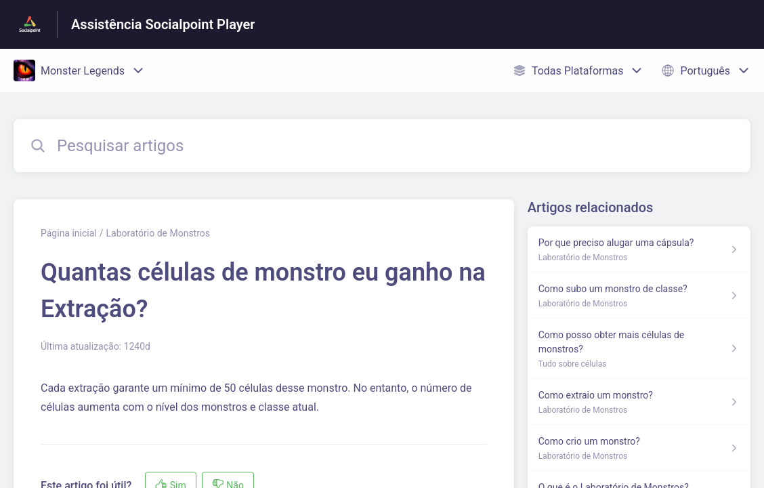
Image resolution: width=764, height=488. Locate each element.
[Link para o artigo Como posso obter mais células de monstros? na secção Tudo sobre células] (639, 349)
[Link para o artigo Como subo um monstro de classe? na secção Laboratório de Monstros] (639, 295)
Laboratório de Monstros (158, 233)
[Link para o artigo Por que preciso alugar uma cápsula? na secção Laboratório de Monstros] (639, 249)
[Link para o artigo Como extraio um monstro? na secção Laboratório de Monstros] (639, 402)
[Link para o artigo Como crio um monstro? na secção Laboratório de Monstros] (639, 448)
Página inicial (69, 233)
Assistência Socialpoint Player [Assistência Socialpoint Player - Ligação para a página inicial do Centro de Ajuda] (163, 24)
